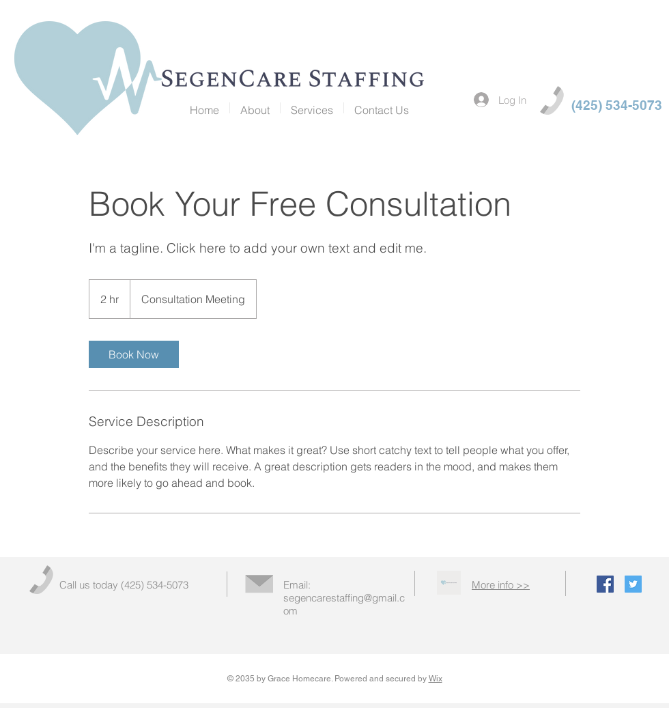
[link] (134, 354)
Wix (435, 678)
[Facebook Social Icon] (605, 584)
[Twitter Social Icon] (633, 584)
